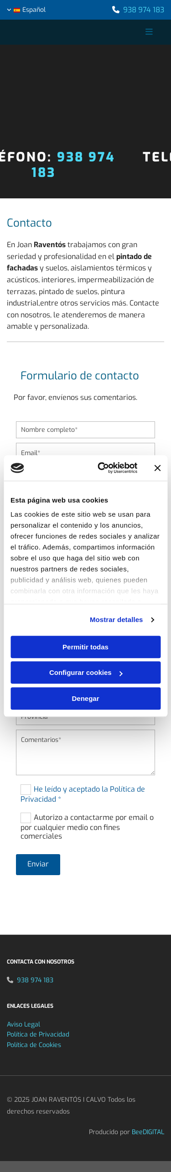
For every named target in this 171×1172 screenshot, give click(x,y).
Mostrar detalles (116, 619)
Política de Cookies (34, 1045)
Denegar (85, 698)
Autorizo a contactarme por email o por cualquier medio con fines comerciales (87, 826)
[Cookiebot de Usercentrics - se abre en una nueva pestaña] (102, 468)
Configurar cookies (86, 672)
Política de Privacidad (38, 1034)
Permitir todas (85, 647)
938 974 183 (143, 10)
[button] (134, 32)
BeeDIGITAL (148, 1132)
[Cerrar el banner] (157, 468)
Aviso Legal (23, 1024)
